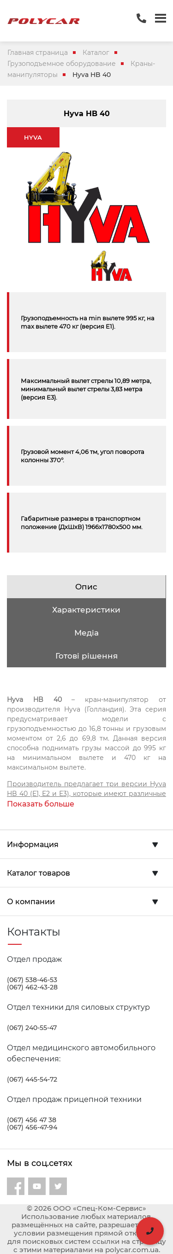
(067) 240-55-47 (32, 1027)
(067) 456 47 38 (31, 1120)
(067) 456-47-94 (32, 1127)
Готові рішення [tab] (86, 655)
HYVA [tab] (33, 137)
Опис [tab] (86, 586)
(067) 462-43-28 (32, 987)
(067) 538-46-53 (32, 979)
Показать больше (40, 804)
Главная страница (37, 52)
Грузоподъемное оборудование (61, 63)
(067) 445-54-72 (32, 1079)
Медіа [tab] (86, 632)
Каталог (96, 52)
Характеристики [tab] (86, 609)
